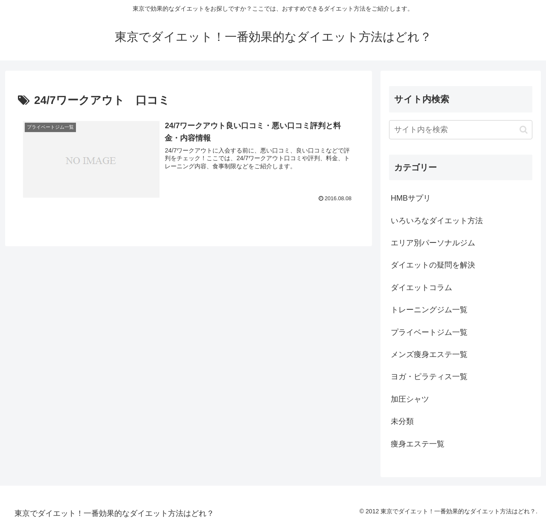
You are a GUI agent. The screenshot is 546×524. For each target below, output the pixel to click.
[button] (523, 130)
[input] (460, 129)
